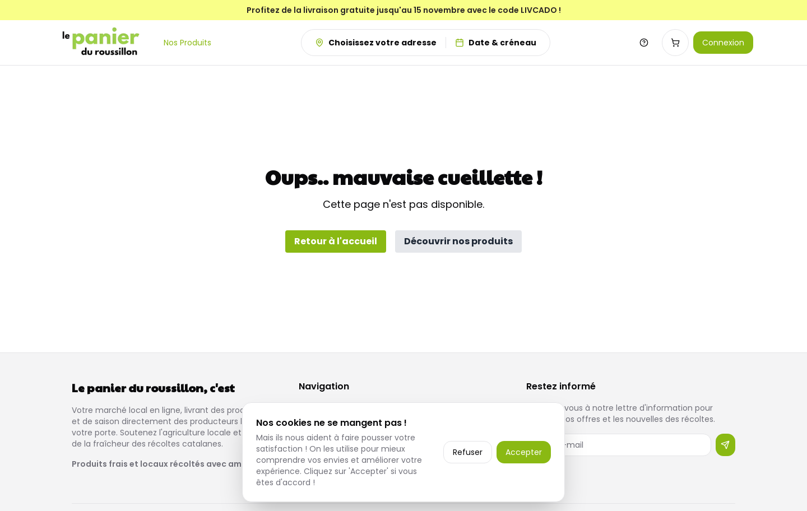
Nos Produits (187, 42)
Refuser (468, 452)
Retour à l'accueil (335, 241)
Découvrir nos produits (458, 241)
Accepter (523, 452)
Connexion (723, 42)
